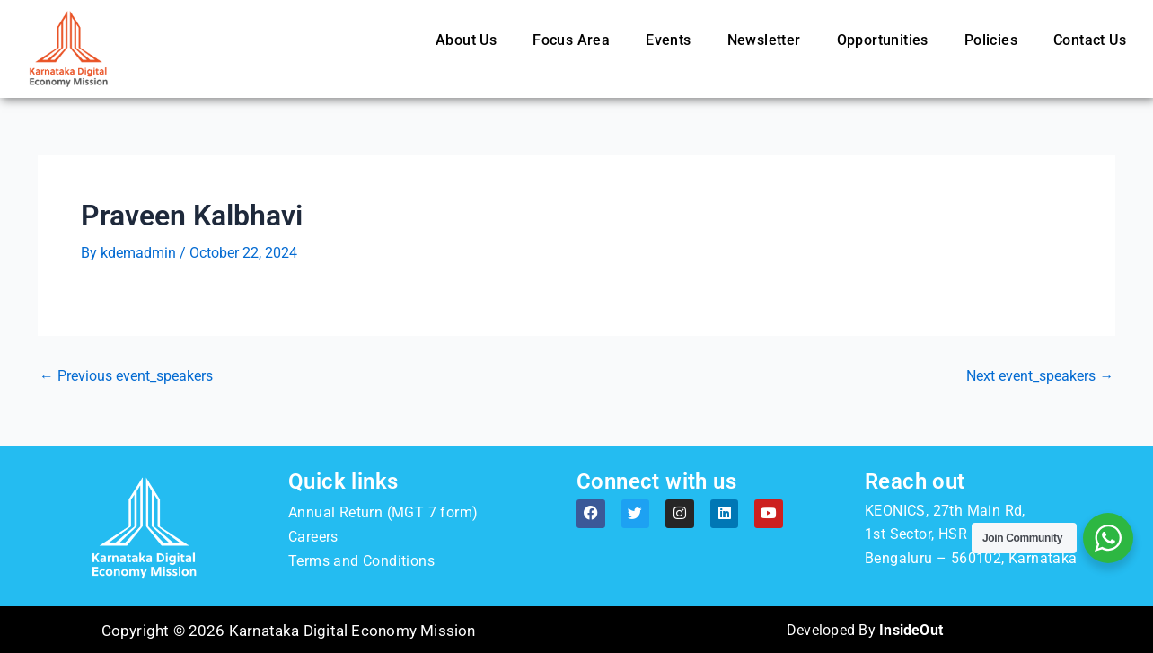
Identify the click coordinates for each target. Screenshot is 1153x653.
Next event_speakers (1039, 375)
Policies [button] (990, 40)
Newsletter (764, 40)
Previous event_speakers (126, 375)
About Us (466, 40)
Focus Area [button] (571, 40)
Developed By (864, 630)
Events (668, 40)
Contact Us (1089, 40)
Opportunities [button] (883, 40)
